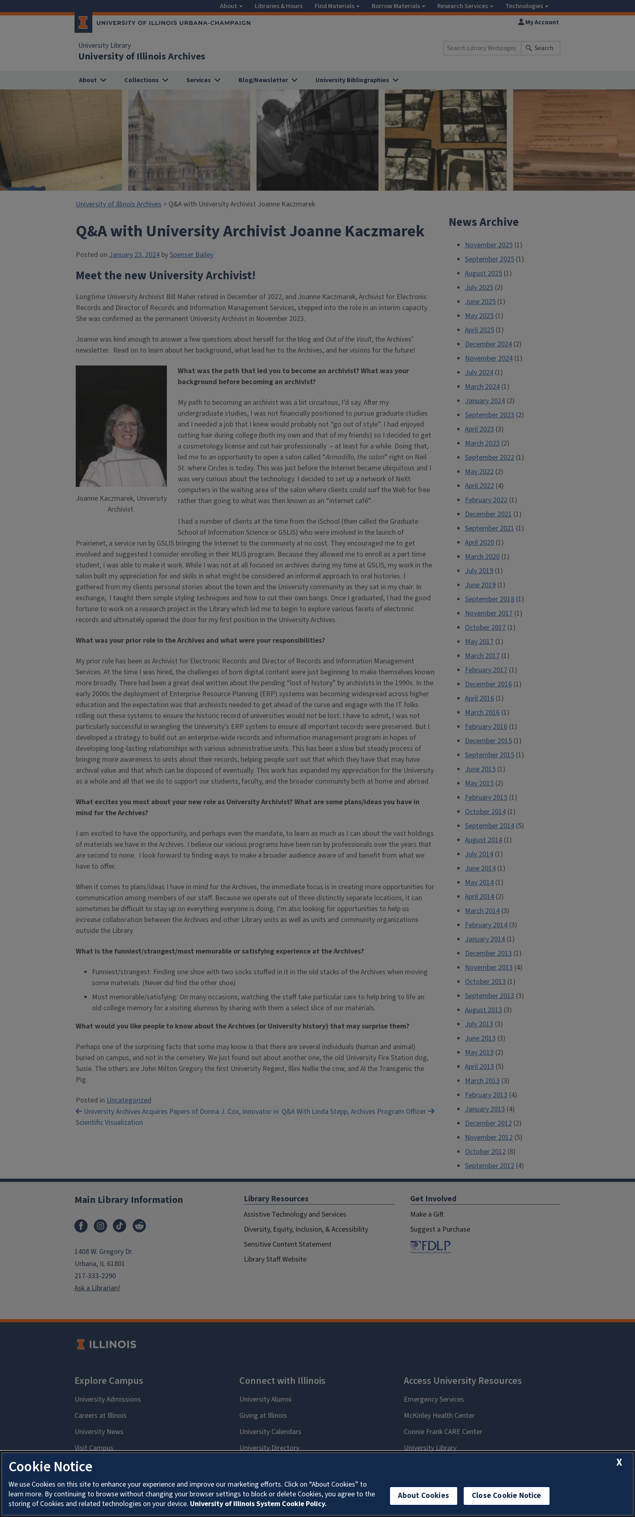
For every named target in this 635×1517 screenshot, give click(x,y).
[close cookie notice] (619, 1462)
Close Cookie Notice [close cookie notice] (506, 1495)
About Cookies (423, 1495)
